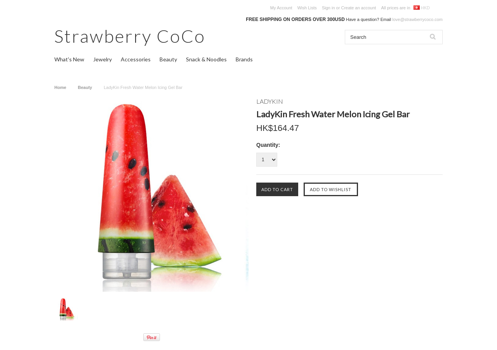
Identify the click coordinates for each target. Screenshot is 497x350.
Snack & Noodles (206, 59)
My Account (281, 7)
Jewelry (102, 59)
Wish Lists (307, 7)
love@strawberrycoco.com (417, 19)
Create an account (358, 7)
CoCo (129, 36)
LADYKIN (269, 101)
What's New (69, 59)
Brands (244, 59)
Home (60, 87)
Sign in (328, 7)
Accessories (136, 59)
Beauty (168, 59)
